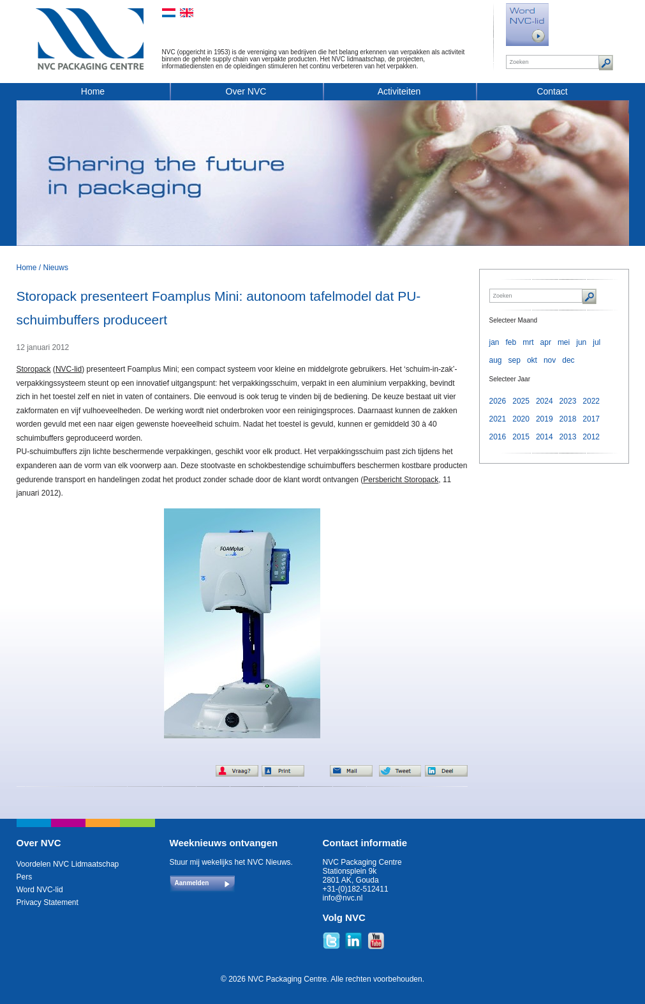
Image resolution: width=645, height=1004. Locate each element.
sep (514, 360)
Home (93, 91)
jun (581, 342)
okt (532, 360)
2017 (591, 419)
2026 (498, 401)
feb (511, 342)
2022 (591, 401)
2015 (521, 436)
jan (494, 342)
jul (596, 342)
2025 (521, 401)
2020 (521, 419)
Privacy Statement (47, 902)
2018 (568, 419)
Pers (25, 876)
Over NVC (246, 91)
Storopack (34, 369)
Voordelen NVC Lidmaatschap (68, 864)
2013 (568, 436)
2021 (498, 419)
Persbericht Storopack (400, 479)
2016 (498, 436)
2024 (544, 401)
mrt (528, 342)
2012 (591, 436)
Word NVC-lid (40, 889)
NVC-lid (69, 369)
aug (495, 360)
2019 (544, 419)
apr (545, 342)
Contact (552, 91)
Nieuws (55, 267)
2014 (544, 436)
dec (568, 360)
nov (550, 360)
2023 (568, 401)
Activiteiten (399, 91)
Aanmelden (192, 882)
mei (564, 342)
